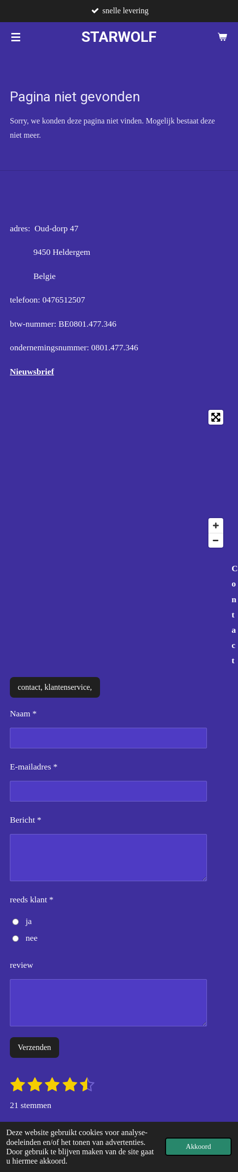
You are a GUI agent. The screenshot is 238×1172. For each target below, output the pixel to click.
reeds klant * (32, 899)
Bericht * (25, 820)
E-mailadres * (34, 766)
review (21, 965)
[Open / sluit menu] (16, 37)
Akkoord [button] (198, 1146)
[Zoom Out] (215, 540)
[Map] (119, 479)
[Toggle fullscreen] (215, 417)
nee (24, 938)
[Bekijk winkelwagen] (222, 37)
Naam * (23, 713)
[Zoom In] (215, 525)
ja (22, 921)
